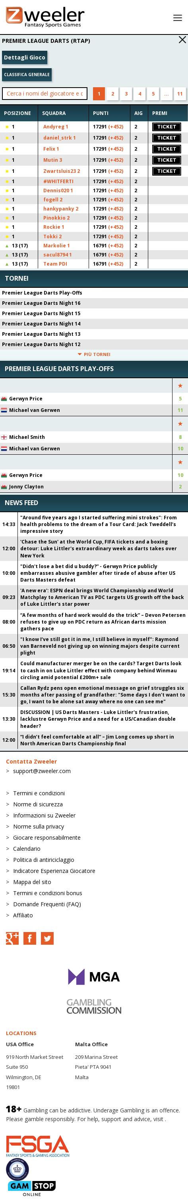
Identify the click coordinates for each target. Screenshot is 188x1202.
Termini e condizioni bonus (47, 893)
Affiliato (23, 915)
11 (180, 93)
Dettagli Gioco (24, 57)
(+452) (115, 126)
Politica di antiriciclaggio (43, 859)
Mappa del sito (32, 882)
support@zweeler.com (42, 771)
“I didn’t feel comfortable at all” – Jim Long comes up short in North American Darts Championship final (97, 740)
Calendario (27, 848)
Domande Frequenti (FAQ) (47, 904)
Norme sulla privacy (38, 826)
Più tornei (94, 354)
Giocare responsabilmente (47, 837)
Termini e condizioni (39, 793)
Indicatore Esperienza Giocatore (54, 871)
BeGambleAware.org (32, 1127)
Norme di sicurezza (38, 804)
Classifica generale (27, 74)
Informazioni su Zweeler (44, 815)
